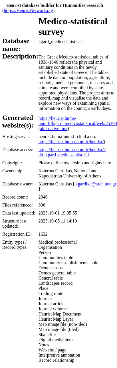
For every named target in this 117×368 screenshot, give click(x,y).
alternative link (53, 128)
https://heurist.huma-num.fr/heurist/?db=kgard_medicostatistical (72, 152)
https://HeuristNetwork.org (28, 10)
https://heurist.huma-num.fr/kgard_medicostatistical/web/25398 (78, 121)
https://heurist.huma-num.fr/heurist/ (71, 141)
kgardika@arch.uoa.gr (96, 183)
